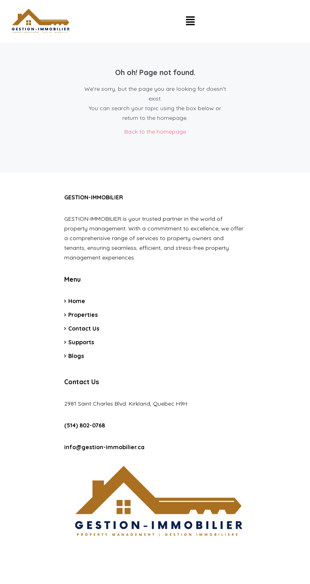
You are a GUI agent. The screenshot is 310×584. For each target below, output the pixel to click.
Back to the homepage (155, 131)
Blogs (76, 356)
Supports (81, 342)
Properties (83, 314)
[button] (190, 21)
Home (76, 301)
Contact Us (83, 328)
